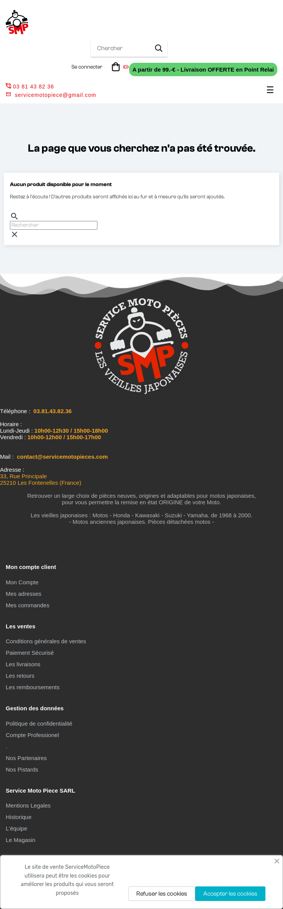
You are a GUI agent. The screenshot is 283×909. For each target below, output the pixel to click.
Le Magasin (21, 840)
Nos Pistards (22, 769)
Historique (19, 817)
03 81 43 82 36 (30, 86)
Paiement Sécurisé (30, 652)
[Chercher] (53, 225)
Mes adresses (23, 593)
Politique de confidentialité (39, 723)
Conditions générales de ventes (46, 641)
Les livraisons (23, 664)
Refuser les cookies (161, 893)
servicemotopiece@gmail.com (55, 95)
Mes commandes (27, 605)
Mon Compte (22, 582)
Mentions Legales (28, 805)
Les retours (20, 675)
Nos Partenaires (26, 758)
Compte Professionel (32, 735)
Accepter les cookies (230, 893)
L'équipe (16, 828)
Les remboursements (33, 687)
